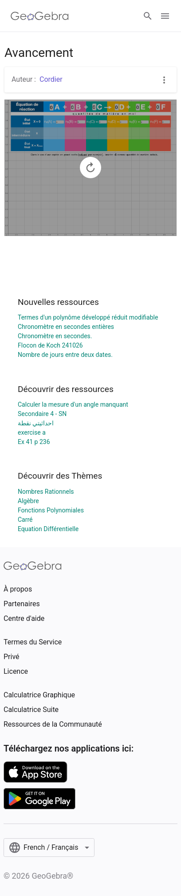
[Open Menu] (165, 16)
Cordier (51, 79)
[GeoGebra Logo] (40, 16)
